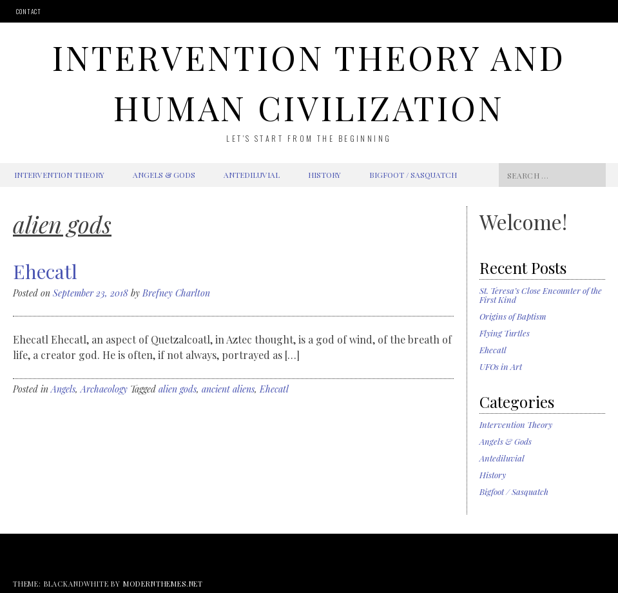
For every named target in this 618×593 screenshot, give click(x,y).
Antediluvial (252, 175)
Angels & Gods (164, 175)
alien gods (178, 389)
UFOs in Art (500, 366)
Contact (28, 11)
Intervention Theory (59, 175)
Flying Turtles (504, 332)
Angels (63, 389)
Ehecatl (45, 271)
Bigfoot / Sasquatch (413, 175)
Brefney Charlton (176, 293)
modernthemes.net (163, 583)
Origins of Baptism (512, 316)
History (324, 175)
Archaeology (104, 389)
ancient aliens (228, 389)
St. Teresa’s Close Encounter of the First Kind (540, 295)
